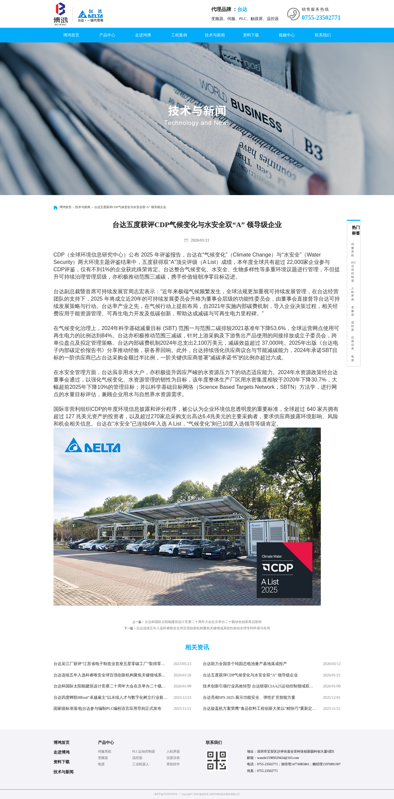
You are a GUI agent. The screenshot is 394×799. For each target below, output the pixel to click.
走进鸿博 (143, 35)
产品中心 (107, 35)
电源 (352, 358)
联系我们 (323, 35)
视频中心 (287, 35)
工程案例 (179, 35)
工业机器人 (140, 764)
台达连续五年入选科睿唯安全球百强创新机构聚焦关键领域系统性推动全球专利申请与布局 (197, 628)
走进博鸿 (61, 752)
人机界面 (352, 294)
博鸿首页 (71, 35)
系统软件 (173, 764)
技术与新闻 (215, 35)
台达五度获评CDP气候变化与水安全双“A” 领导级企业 (130, 207)
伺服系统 (352, 250)
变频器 (352, 311)
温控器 (352, 326)
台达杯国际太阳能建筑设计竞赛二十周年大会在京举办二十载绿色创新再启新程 (197, 622)
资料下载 (251, 35)
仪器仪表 (352, 343)
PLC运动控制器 (353, 271)
